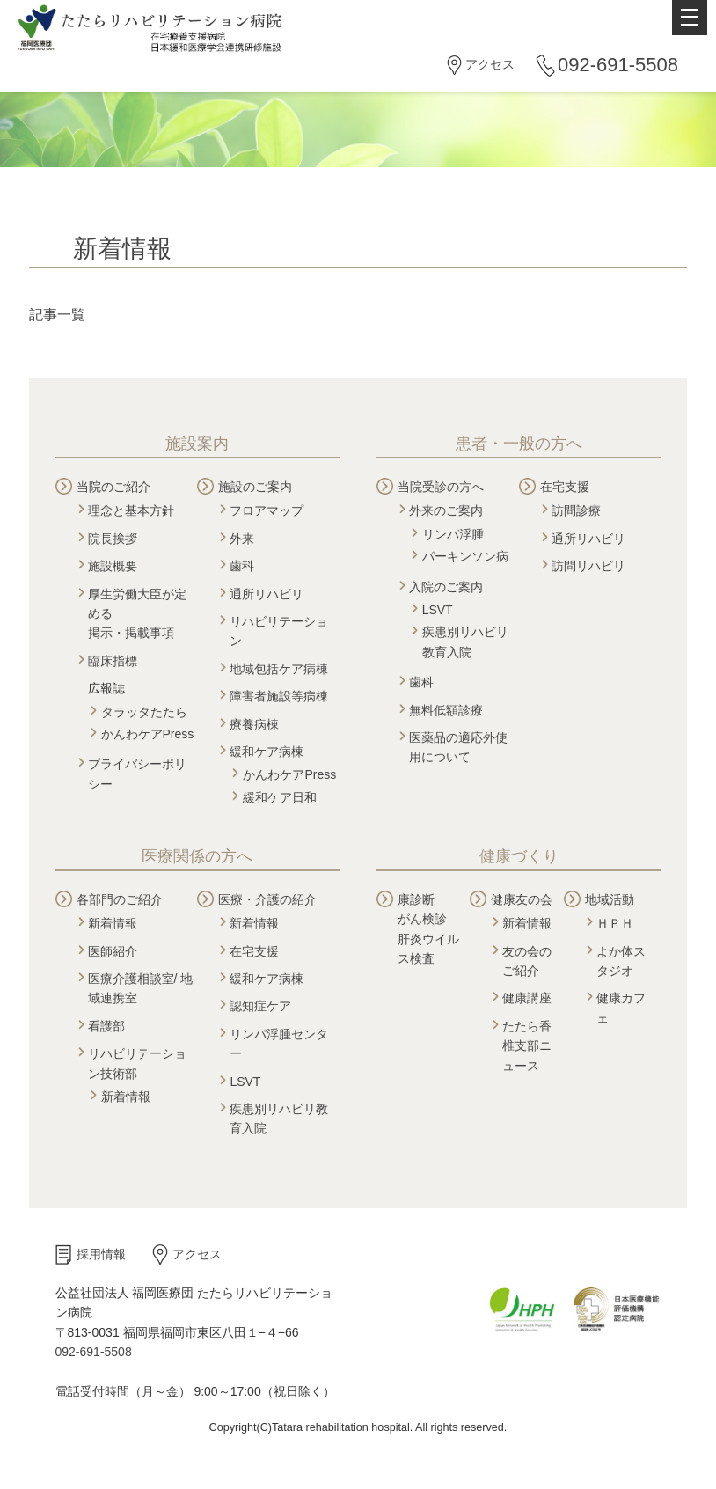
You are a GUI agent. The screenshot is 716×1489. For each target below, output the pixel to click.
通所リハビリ (266, 594)
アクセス (490, 64)
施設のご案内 (255, 487)
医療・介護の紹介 (267, 899)
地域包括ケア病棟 (279, 669)
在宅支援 (564, 487)
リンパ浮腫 (453, 534)
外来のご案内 (446, 510)
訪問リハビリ (588, 566)
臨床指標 (112, 661)
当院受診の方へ (441, 487)
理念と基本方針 (131, 510)
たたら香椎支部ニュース (527, 1046)
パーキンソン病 (465, 556)
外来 (242, 539)
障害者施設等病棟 (279, 696)
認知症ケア (260, 1006)
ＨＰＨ (614, 923)
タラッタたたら (144, 712)
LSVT (437, 610)
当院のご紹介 (113, 487)
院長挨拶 (112, 539)
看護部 (106, 1026)
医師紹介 (112, 951)
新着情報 (112, 923)
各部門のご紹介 (120, 899)
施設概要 (112, 566)
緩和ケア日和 (280, 797)
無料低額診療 (446, 710)
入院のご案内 (446, 587)
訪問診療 (576, 510)
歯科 (242, 566)
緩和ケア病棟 (266, 751)
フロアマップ (266, 510)
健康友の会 (521, 899)
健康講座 (527, 998)
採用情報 (101, 1254)
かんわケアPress (147, 734)
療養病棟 (254, 724)
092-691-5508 (618, 65)
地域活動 (609, 899)
